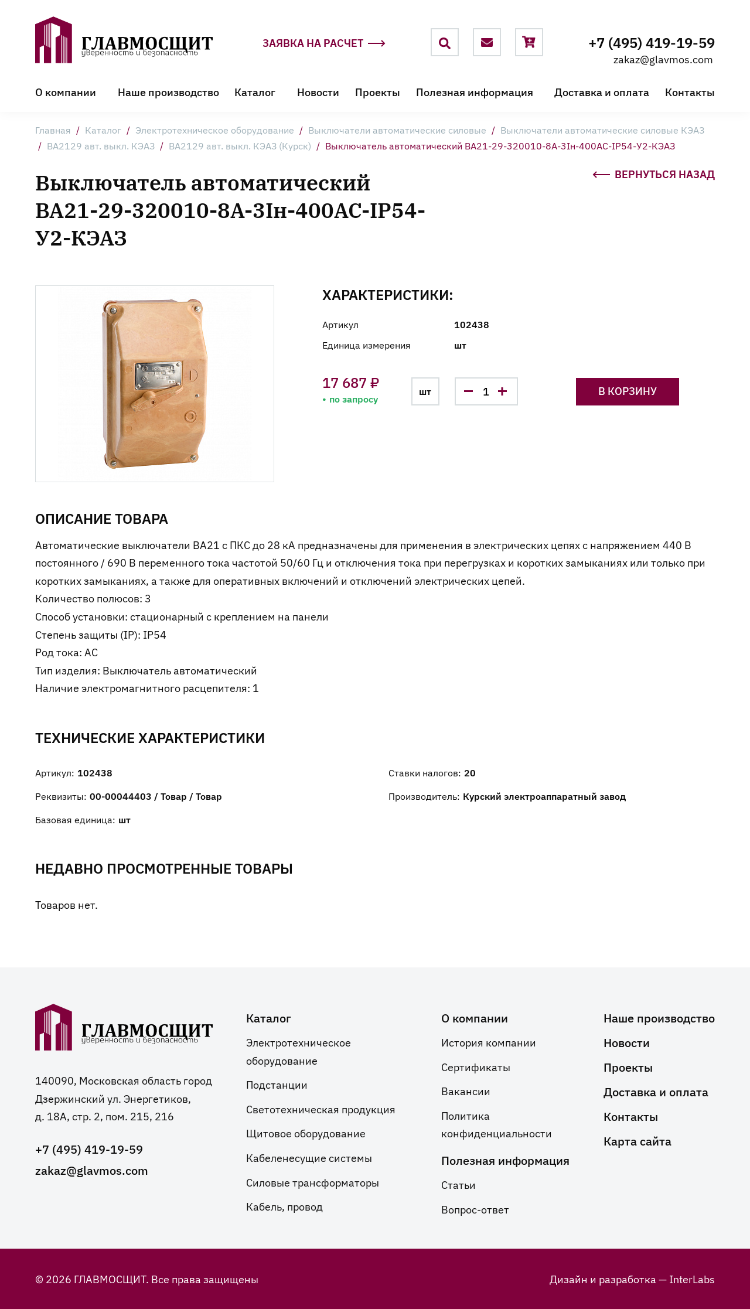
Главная (53, 129)
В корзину (627, 390)
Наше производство (168, 91)
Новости (318, 91)
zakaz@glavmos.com (663, 59)
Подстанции (277, 1084)
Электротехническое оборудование (214, 129)
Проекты (377, 91)
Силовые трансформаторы (312, 1182)
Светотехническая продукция (321, 1109)
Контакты (690, 91)
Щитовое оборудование (306, 1133)
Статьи (458, 1184)
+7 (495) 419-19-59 (651, 42)
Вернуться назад (653, 173)
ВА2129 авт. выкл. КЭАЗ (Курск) (240, 145)
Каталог (254, 91)
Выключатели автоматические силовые (397, 129)
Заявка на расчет (324, 43)
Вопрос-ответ (475, 1209)
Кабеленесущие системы (309, 1157)
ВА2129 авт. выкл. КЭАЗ (101, 145)
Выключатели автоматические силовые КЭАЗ (602, 129)
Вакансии (465, 1090)
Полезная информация (474, 91)
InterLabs (692, 1278)
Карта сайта (637, 1140)
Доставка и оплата (601, 91)
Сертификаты (475, 1066)
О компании (65, 91)
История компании (488, 1042)
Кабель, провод (284, 1206)
